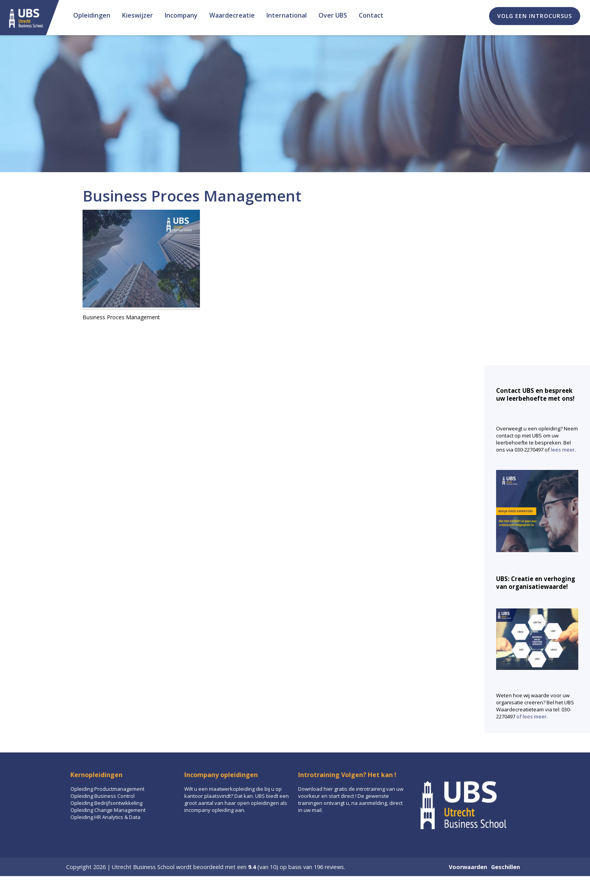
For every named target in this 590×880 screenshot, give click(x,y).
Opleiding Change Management (108, 809)
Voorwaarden (468, 867)
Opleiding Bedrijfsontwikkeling (106, 802)
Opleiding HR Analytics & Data (105, 817)
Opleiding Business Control (102, 795)
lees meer (563, 449)
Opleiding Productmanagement (107, 788)
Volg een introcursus (534, 16)
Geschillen (505, 867)
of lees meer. (532, 716)
